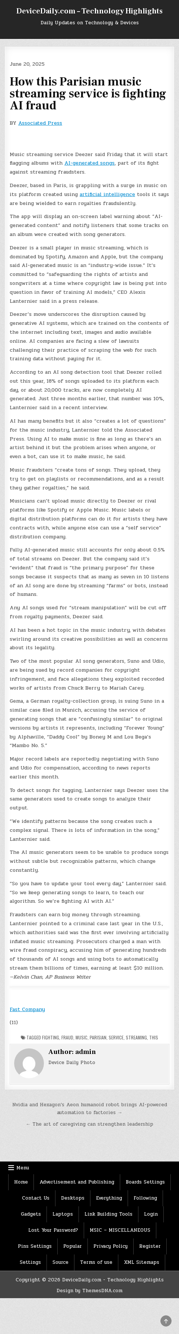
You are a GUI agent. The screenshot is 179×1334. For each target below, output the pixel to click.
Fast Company (27, 1009)
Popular (72, 1246)
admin (85, 1052)
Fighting (50, 1037)
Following (145, 1198)
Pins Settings (35, 1246)
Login (151, 1214)
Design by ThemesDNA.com (89, 1290)
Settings (30, 1262)
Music (81, 1037)
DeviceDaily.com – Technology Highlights (89, 11)
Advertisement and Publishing (76, 1182)
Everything (109, 1198)
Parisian (98, 1037)
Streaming (136, 1037)
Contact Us (35, 1198)
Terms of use (96, 1262)
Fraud (67, 1037)
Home (21, 1182)
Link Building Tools (108, 1214)
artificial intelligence (107, 194)
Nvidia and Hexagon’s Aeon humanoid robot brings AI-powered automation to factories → (89, 1108)
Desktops (72, 1198)
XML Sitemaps (141, 1262)
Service (116, 1037)
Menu (22, 1168)
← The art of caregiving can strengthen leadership (89, 1124)
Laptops (62, 1214)
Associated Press (40, 123)
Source (60, 1262)
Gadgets (31, 1214)
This (153, 1037)
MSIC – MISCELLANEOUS (120, 1230)
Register (150, 1246)
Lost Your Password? (53, 1230)
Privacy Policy (110, 1246)
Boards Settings (145, 1182)
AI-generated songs (89, 163)
